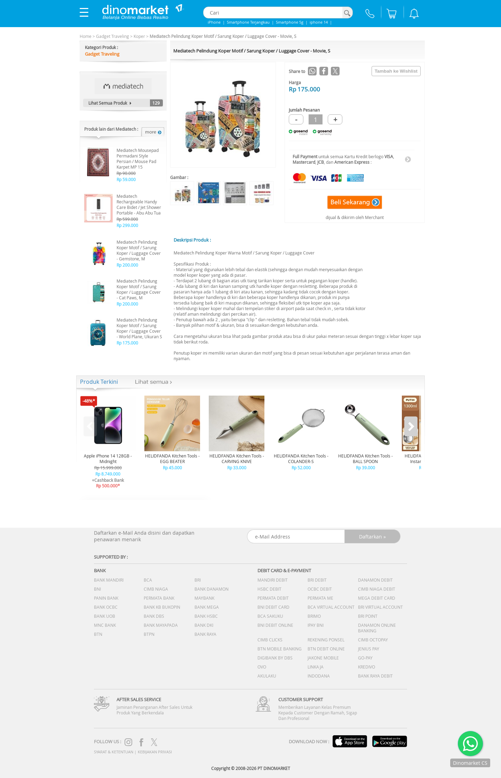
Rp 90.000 (126, 173)
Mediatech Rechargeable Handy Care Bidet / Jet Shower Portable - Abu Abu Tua (139, 204)
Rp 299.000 (127, 225)
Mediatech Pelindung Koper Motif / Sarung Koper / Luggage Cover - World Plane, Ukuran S (139, 328)
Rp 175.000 (127, 343)
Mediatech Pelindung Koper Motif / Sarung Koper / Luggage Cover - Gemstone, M (139, 250)
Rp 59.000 (126, 179)
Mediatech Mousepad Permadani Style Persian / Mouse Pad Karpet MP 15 (138, 158)
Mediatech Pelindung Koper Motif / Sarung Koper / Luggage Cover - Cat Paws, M (139, 289)
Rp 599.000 (127, 219)
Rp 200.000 (127, 265)
